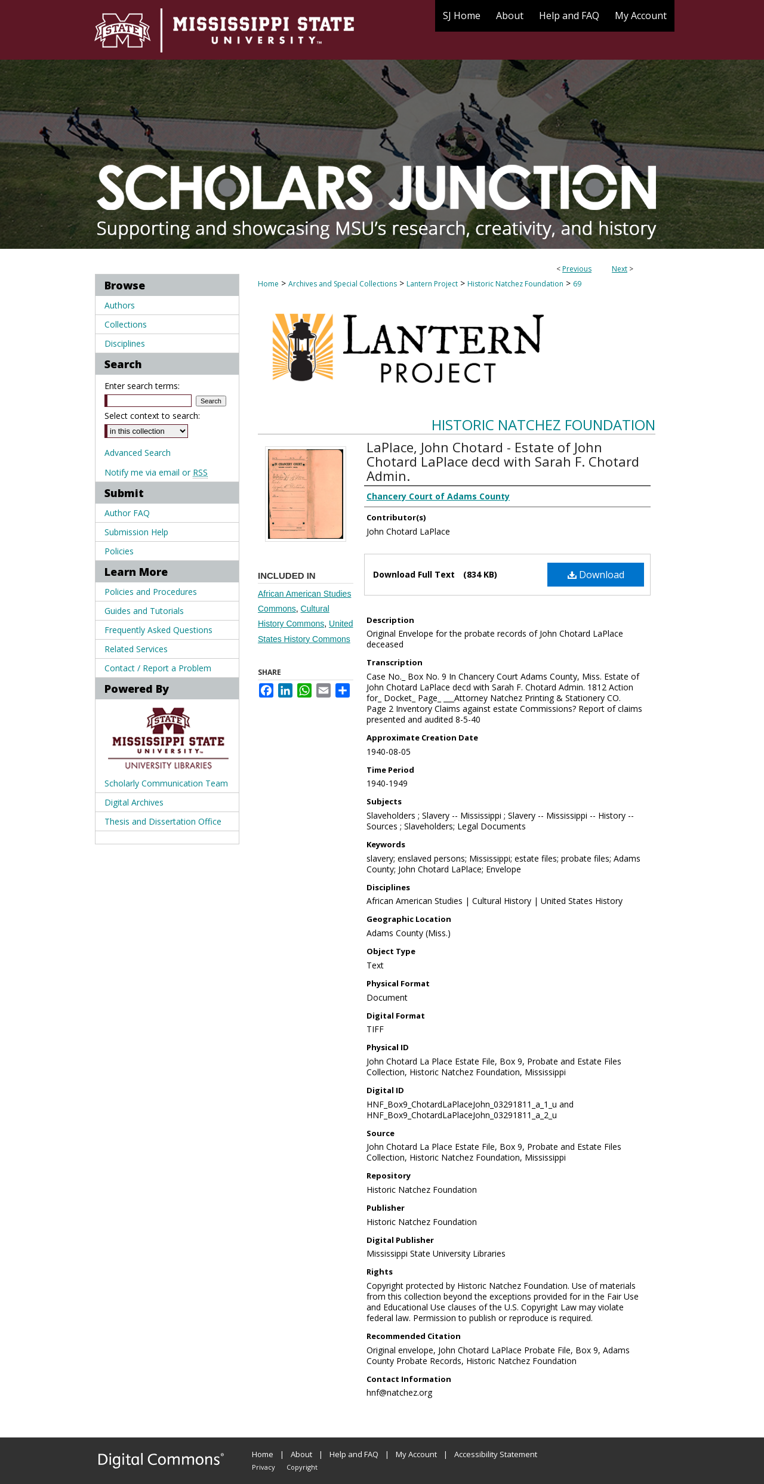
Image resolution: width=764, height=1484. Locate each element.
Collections (125, 324)
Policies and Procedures (150, 591)
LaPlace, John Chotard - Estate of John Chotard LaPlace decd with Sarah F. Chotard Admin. (502, 461)
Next (619, 269)
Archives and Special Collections (342, 284)
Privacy (263, 1467)
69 (577, 284)
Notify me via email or (156, 472)
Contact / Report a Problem (157, 668)
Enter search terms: (142, 385)
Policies (119, 551)
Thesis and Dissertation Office (162, 821)
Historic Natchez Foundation (515, 284)
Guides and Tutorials (144, 610)
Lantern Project (432, 284)
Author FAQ (127, 513)
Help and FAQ (353, 1454)
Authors (119, 305)
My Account (416, 1454)
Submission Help (136, 532)
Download (596, 574)
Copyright (302, 1467)
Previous (577, 269)
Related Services (136, 649)
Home (268, 284)
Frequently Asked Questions (158, 629)
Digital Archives (134, 802)
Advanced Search (137, 452)
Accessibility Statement (495, 1454)
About (301, 1454)
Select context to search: (152, 415)
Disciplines (124, 343)
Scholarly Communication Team (166, 783)
